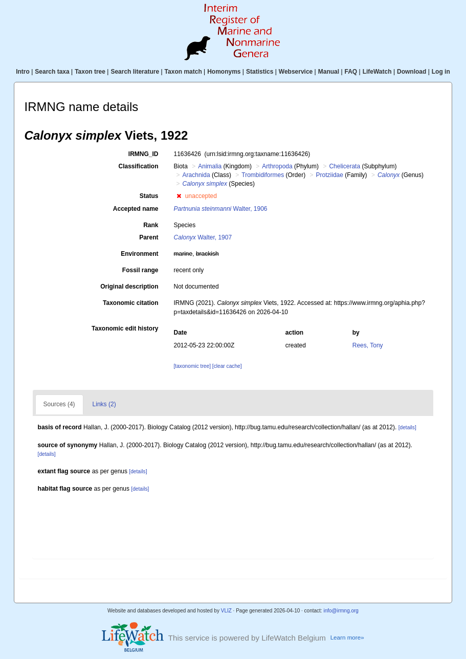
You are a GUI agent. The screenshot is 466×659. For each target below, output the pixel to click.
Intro (23, 71)
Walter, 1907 (203, 237)
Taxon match (183, 71)
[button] (179, 196)
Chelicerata (344, 166)
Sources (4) (59, 404)
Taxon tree (90, 71)
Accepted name (136, 208)
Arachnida (196, 175)
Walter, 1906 (221, 208)
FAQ (351, 71)
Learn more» (347, 637)
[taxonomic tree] (192, 366)
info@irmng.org (341, 610)
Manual (328, 71)
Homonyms (223, 71)
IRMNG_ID (143, 154)
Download (411, 71)
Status (149, 196)
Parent (148, 237)
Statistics (259, 71)
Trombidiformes (262, 175)
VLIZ (226, 610)
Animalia (209, 166)
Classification (138, 166)
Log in (441, 71)
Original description (129, 286)
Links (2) (104, 404)
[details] (407, 427)
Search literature (134, 71)
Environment (139, 253)
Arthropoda (277, 166)
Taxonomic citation (130, 302)
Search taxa (52, 71)
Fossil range (140, 270)
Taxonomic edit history (125, 328)
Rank (150, 225)
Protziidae (329, 175)
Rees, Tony (367, 345)
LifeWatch (377, 71)
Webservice (296, 71)
